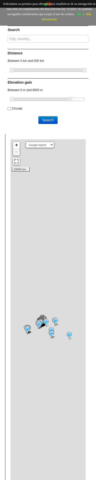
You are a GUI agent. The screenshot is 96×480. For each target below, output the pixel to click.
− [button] (16, 152)
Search (48, 120)
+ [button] (16, 145)
